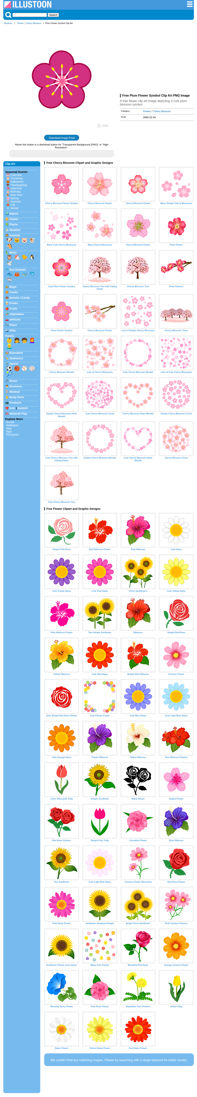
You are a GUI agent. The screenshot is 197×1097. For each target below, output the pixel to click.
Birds (13, 252)
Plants (14, 224)
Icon (12, 408)
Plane (13, 325)
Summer (16, 201)
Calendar (16, 175)
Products (16, 402)
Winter (15, 208)
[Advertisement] (157, 60)
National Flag (18, 413)
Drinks (14, 303)
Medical (15, 391)
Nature (14, 213)
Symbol (23, 408)
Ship (13, 330)
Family (9, 335)
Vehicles (15, 319)
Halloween (17, 181)
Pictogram (12, 434)
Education (16, 352)
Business (16, 386)
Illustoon (8, 23)
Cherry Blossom (33, 23)
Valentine (16, 188)
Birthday (16, 191)
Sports (14, 363)
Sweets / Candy (20, 297)
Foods (14, 292)
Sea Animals (18, 269)
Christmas (17, 178)
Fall (13, 204)
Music (14, 380)
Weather (15, 230)
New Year (17, 194)
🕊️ (9, 263)
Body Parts (17, 397)
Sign (9, 431)
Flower (20, 23)
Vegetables (17, 314)
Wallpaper (12, 425)
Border (10, 422)
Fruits (13, 308)
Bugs (13, 286)
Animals (14, 235)
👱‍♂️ (9, 346)
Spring (15, 198)
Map (9, 428)
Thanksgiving (18, 185)
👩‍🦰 (32, 340)
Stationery (16, 358)
